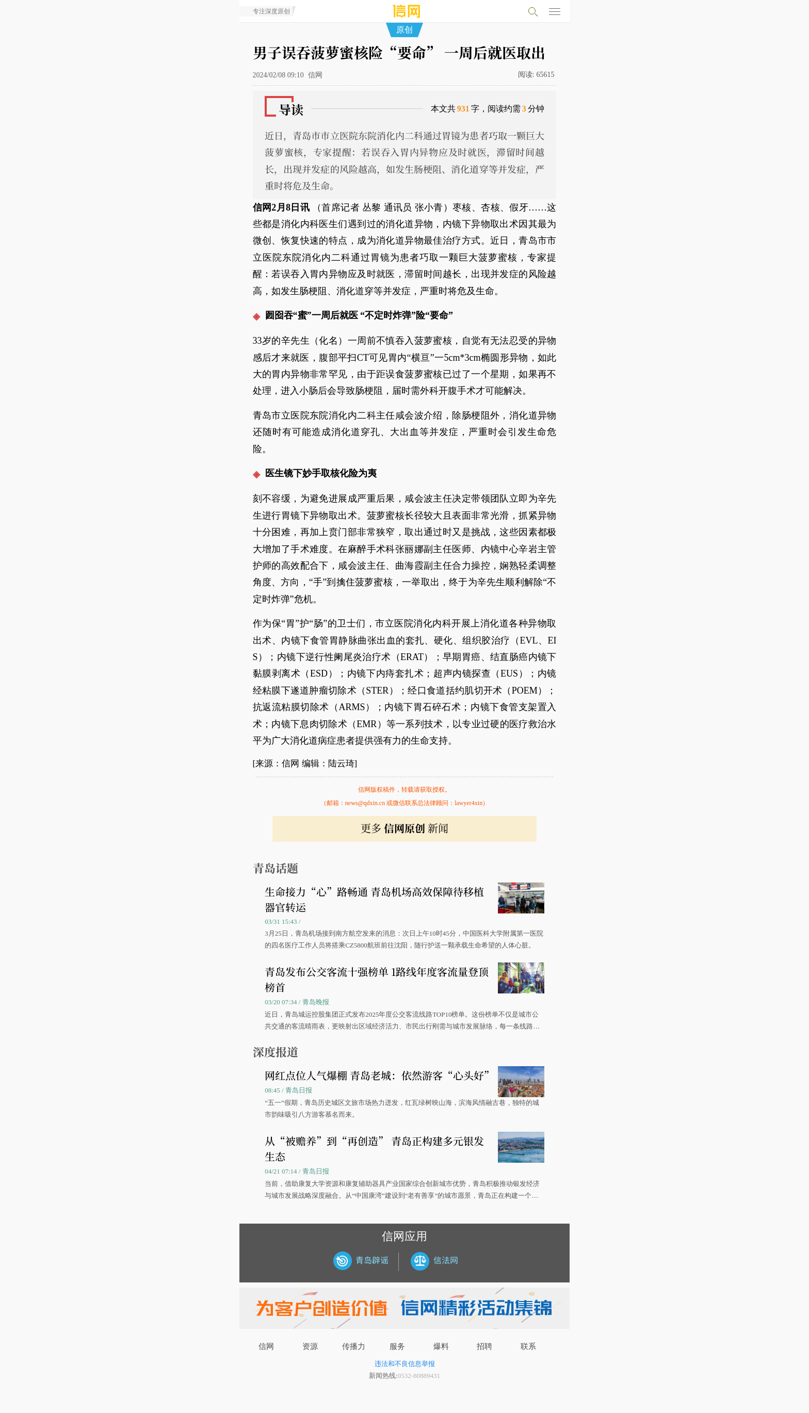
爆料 (441, 1346)
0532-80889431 (419, 1375)
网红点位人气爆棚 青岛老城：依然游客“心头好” (379, 1075)
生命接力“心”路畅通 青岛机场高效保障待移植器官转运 (374, 899)
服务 (397, 1346)
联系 (528, 1346)
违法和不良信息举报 (405, 1364)
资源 (310, 1346)
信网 (266, 1346)
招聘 (484, 1346)
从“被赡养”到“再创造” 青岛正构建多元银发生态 (374, 1148)
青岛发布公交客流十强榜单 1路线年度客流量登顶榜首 (377, 979)
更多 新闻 (404, 828)
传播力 (353, 1346)
